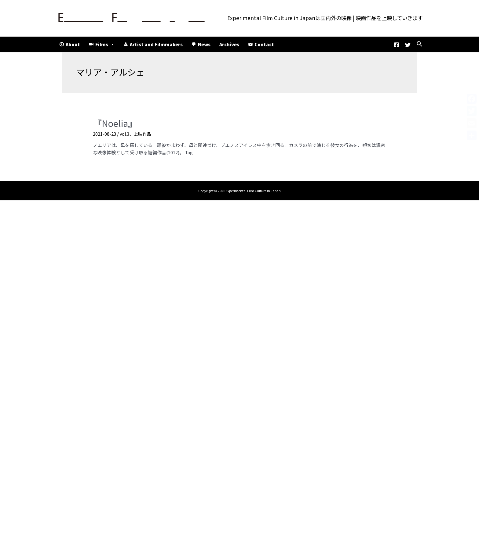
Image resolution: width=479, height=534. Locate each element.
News (204, 44)
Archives (229, 44)
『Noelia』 (112, 122)
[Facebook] (396, 45)
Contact (264, 44)
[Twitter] (408, 45)
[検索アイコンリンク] (420, 44)
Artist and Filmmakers (156, 44)
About (73, 44)
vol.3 (125, 132)
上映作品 (143, 132)
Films (105, 44)
